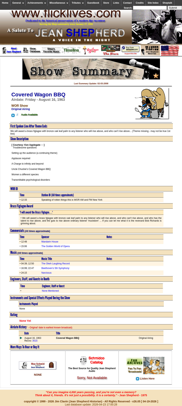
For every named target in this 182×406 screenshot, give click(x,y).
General (18, 3)
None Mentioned (50, 290)
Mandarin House (49, 241)
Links (116, 3)
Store (106, 3)
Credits (140, 3)
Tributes (78, 3)
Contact (127, 3)
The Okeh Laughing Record (55, 263)
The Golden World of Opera (55, 246)
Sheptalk (167, 3)
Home (5, 3)
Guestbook (93, 3)
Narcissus (46, 272)
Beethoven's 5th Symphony (55, 268)
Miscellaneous (58, 3)
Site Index (153, 3)
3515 (34, 340)
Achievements (36, 3)
